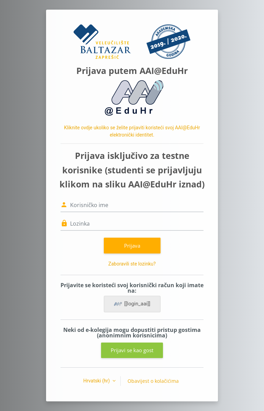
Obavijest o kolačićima (153, 381)
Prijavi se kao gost (132, 350)
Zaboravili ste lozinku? (132, 264)
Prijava (132, 245)
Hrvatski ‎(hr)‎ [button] (97, 380)
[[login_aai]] (132, 304)
